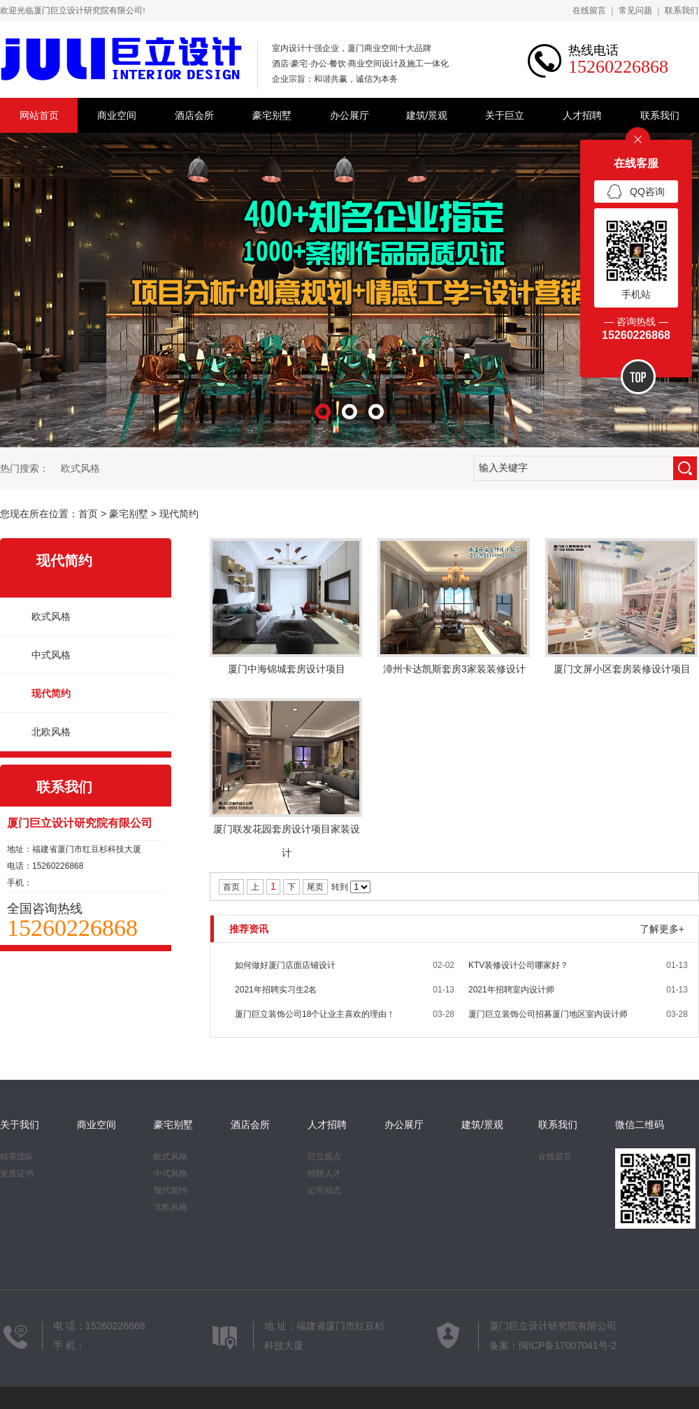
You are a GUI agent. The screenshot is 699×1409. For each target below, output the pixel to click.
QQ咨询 (636, 192)
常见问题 (635, 10)
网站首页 (39, 115)
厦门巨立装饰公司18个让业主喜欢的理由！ (315, 1014)
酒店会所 (194, 115)
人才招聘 (582, 115)
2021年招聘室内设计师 (511, 990)
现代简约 (179, 513)
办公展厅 (349, 115)
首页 (88, 513)
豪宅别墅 (271, 115)
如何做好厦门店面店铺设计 (285, 965)
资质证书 (17, 1173)
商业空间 (116, 115)
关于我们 (19, 1124)
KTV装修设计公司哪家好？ (518, 965)
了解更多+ (662, 928)
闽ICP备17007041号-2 (568, 1345)
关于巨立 (504, 115)
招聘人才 (324, 1173)
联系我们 (681, 10)
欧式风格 (80, 468)
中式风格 (51, 654)
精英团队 (17, 1157)
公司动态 (324, 1190)
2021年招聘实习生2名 (276, 990)
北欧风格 (51, 731)
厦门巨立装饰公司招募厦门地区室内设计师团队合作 (548, 1018)
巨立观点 (324, 1157)
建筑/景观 (427, 115)
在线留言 (589, 10)
